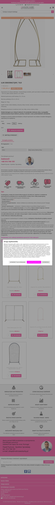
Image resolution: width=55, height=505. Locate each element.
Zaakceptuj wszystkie (34, 262)
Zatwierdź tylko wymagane (17, 262)
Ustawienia (46, 262)
